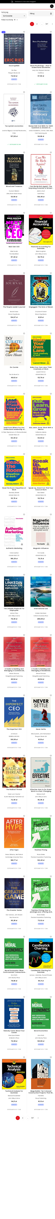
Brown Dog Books (14, 314)
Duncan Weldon (14, 191)
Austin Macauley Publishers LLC (14, 797)
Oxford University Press (41, 616)
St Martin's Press (14, 1038)
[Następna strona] (52, 24)
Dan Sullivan (10, 915)
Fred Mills (41, 1096)
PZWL (14, 133)
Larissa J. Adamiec (35, 975)
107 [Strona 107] (47, 24)
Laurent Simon (41, 372)
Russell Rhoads (47, 975)
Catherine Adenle (40, 432)
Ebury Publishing (40, 1098)
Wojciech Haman (44, 70)
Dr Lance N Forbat (40, 311)
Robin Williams (10, 854)
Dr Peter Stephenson (8, 432)
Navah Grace (14, 311)
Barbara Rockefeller (14, 1096)
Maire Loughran (41, 251)
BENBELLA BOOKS (14, 736)
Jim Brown (14, 734)
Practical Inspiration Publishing (41, 857)
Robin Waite (41, 854)
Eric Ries (14, 70)
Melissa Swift (41, 794)
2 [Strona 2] (22, 1118)
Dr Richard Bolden (21, 432)
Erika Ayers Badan (14, 1035)
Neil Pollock (19, 854)
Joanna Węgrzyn (7, 130)
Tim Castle (40, 553)
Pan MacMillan (14, 254)
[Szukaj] (52, 6)
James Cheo (14, 613)
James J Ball (45, 130)
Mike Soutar (14, 251)
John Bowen (18, 915)
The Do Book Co (14, 374)
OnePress (41, 73)
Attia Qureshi (35, 734)
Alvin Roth (14, 975)
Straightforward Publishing (14, 676)
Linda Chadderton (34, 130)
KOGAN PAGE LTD (41, 374)
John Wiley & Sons (41, 254)
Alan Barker (40, 492)
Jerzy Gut (35, 70)
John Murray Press (14, 978)
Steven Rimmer (14, 673)
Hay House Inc (14, 917)
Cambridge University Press (14, 857)
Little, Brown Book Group (14, 193)
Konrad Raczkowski (20, 130)
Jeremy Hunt (41, 191)
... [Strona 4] (42, 24)
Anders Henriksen (40, 613)
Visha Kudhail (14, 553)
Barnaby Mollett (14, 492)
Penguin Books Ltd (14, 73)
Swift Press (40, 193)
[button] (14, 15)
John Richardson (45, 734)
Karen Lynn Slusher (14, 794)
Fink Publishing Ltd (41, 133)
